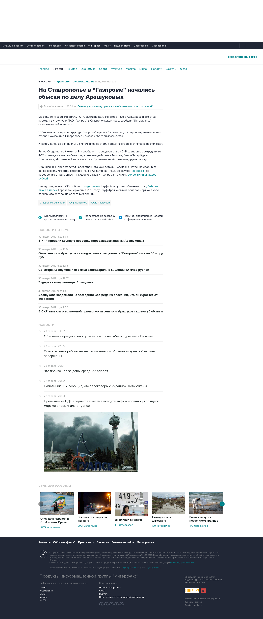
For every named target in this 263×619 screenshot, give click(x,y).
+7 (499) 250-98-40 (130, 567)
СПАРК (43, 587)
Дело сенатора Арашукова (75, 81)
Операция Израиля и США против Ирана (54, 520)
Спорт (103, 69)
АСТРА (43, 600)
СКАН (102, 590)
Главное (43, 69)
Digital (143, 69)
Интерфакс (131, 57)
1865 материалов (50, 527)
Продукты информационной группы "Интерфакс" (89, 576)
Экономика (88, 69)
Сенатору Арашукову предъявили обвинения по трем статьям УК (115, 106)
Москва (131, 69)
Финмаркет (94, 45)
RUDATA (103, 594)
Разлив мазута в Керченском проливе (203, 519)
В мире (72, 69)
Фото (183, 69)
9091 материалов (87, 525)
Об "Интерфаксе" (36, 45)
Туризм (107, 45)
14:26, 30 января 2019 (105, 81)
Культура (116, 69)
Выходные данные (193, 602)
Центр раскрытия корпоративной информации (121, 597)
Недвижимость (122, 45)
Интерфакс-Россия (74, 45)
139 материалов (161, 525)
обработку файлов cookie (182, 562)
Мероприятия (159, 45)
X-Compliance (46, 590)
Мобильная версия (13, 45)
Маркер (43, 597)
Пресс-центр (86, 542)
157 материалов (124, 524)
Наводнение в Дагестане (161, 519)
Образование (141, 45)
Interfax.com (55, 45)
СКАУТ (43, 594)
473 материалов (198, 525)
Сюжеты (171, 69)
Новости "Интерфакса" (110, 587)
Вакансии (103, 542)
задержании (92, 186)
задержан (139, 171)
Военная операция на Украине (92, 519)
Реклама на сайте (123, 542)
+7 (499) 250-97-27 (154, 567)
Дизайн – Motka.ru (193, 605)
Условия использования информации (202, 599)
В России (58, 69)
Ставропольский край (52, 202)
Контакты (44, 542)
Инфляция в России (128, 520)
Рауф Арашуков (77, 202)
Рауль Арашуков (100, 202)
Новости (156, 69)
